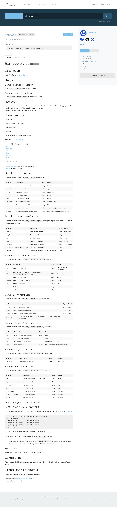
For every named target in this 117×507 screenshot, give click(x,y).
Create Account (98, 4)
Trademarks (8, 500)
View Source (85, 51)
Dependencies (16, 57)
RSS (6, 32)
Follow (68, 35)
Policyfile (8, 44)
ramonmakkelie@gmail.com (22, 480)
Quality (26, 57)
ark (7, 146)
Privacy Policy (58, 502)
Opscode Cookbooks (17, 139)
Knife (19, 44)
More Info (52, 4)
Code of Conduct (34, 502)
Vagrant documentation (12, 445)
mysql (8, 155)
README (8, 57)
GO (107, 16)
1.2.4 (25, 34)
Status (83, 502)
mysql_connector (11, 166)
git (7, 151)
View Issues (94, 51)
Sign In (109, 4)
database (9, 148)
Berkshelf (14, 44)
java (7, 153)
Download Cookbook (97, 75)
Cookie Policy (66, 502)
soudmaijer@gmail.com (21, 482)
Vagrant (60, 411)
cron (7, 157)
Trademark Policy (75, 502)
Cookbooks (27, 4)
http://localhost (51, 186)
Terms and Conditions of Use (46, 502)
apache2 (9, 144)
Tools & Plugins (40, 4)
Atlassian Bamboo (22, 75)
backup (8, 168)
